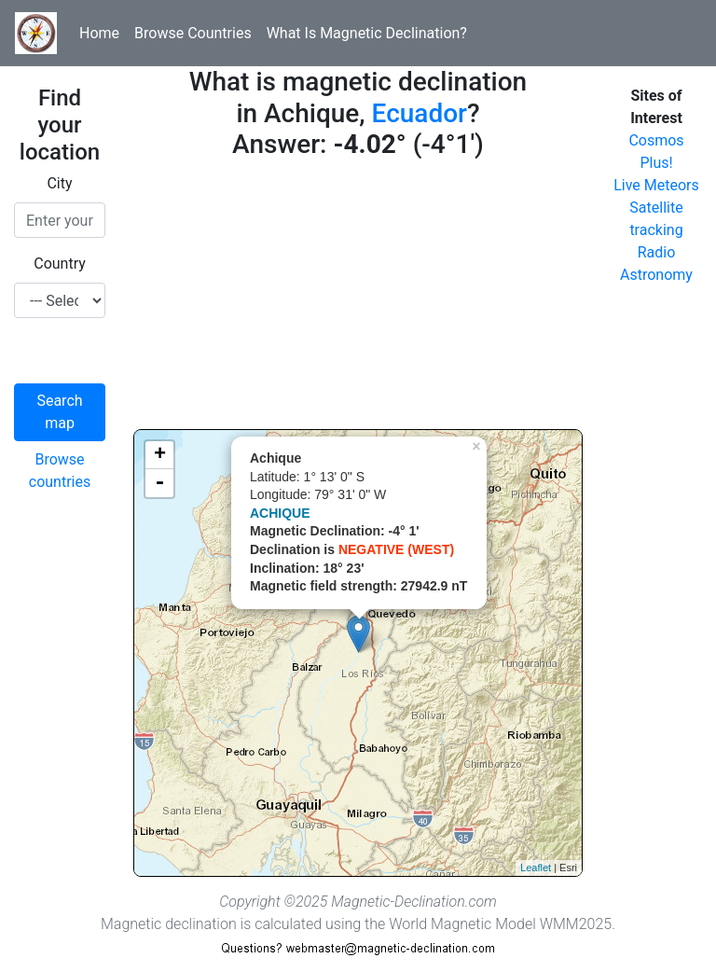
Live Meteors (656, 185)
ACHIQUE (280, 513)
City (59, 183)
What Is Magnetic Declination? (367, 33)
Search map (59, 412)
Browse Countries (193, 33)
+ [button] (160, 455)
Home (99, 33)
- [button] (159, 483)
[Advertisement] (358, 298)
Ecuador (419, 113)
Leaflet (535, 867)
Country (60, 263)
